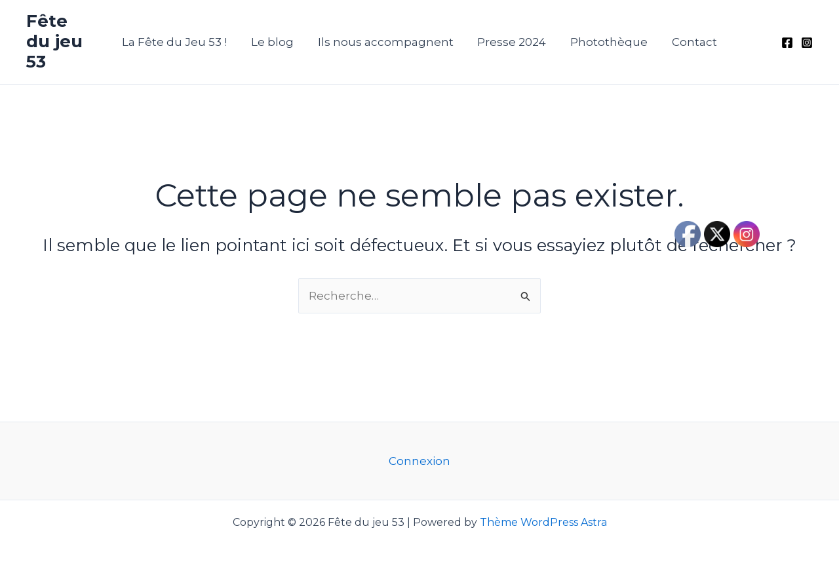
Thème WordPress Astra (543, 522)
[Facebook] (787, 43)
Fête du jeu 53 (54, 41)
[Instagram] (807, 43)
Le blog (275, 42)
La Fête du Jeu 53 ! (179, 42)
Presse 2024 (511, 42)
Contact (689, 42)
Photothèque (606, 42)
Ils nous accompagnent (386, 42)
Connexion (419, 461)
